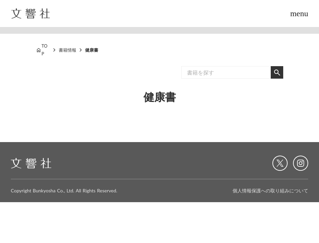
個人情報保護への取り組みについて (270, 190)
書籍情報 (67, 50)
